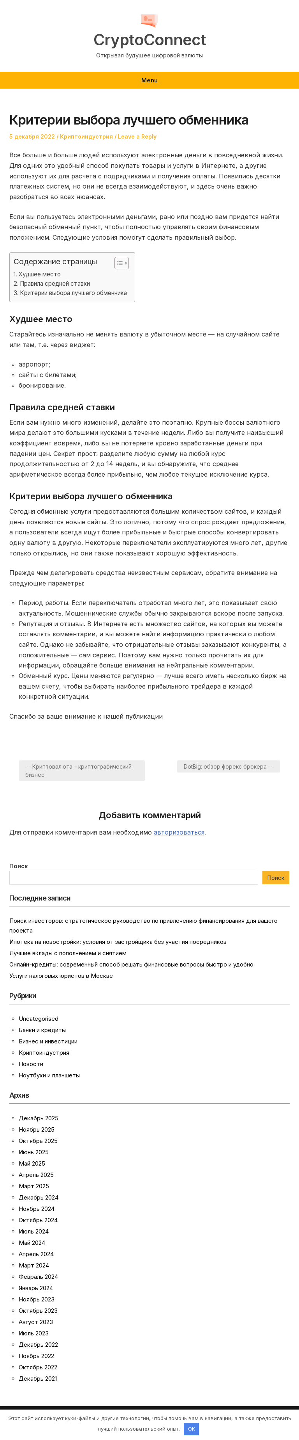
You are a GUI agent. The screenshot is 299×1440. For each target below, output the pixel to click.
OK (191, 1429)
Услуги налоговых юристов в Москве (61, 975)
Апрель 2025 (36, 1174)
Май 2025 (32, 1163)
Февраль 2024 (38, 1276)
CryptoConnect (149, 39)
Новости (31, 1064)
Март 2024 (34, 1265)
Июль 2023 (34, 1333)
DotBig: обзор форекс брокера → (229, 766)
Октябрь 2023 (38, 1310)
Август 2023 (36, 1322)
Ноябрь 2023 (37, 1299)
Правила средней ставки (55, 283)
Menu (149, 80)
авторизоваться (179, 832)
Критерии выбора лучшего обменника (73, 293)
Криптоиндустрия (86, 136)
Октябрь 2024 (38, 1220)
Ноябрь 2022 (36, 1356)
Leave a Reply (137, 136)
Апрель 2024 (36, 1254)
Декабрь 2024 (38, 1197)
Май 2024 (32, 1242)
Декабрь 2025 (38, 1118)
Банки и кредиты (42, 1030)
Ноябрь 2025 (37, 1129)
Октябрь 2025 (38, 1141)
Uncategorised (38, 1018)
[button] (118, 263)
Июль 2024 (34, 1231)
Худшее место (39, 274)
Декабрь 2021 (38, 1378)
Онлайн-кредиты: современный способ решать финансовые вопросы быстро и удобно (131, 964)
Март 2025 (34, 1186)
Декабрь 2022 (38, 1344)
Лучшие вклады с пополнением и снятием (68, 953)
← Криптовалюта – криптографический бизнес (78, 770)
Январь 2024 (36, 1288)
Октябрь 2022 (38, 1367)
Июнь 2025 (34, 1152)
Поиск (18, 866)
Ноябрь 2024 (37, 1208)
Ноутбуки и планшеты (49, 1075)
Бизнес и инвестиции (48, 1041)
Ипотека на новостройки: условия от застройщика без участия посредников (118, 941)
